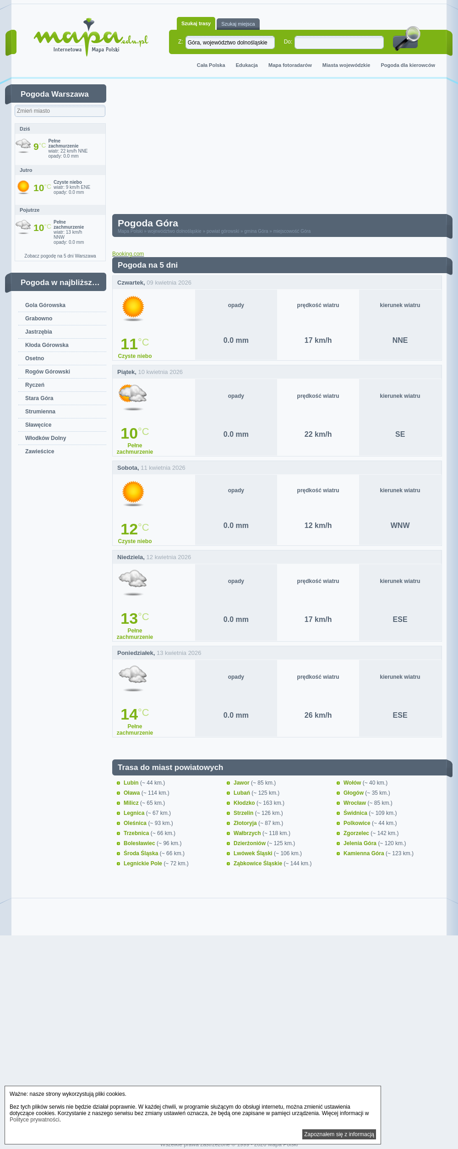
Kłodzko (245, 803)
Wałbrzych (248, 833)
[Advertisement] (232, 148)
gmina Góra (256, 231)
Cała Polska (211, 65)
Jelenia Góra (361, 843)
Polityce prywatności (35, 1119)
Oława (133, 793)
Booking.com (128, 254)
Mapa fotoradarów (290, 65)
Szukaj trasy (196, 23)
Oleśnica (136, 823)
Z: (180, 41)
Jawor (242, 783)
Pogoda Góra (148, 223)
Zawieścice (39, 451)
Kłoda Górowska (47, 345)
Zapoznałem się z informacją (339, 1134)
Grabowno (38, 318)
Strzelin (244, 813)
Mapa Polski (130, 231)
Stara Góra (39, 398)
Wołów (353, 783)
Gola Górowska (45, 305)
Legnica (135, 813)
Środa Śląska (142, 853)
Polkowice (358, 823)
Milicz (132, 803)
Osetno (34, 358)
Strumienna (40, 411)
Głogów (354, 793)
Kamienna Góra (365, 853)
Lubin (132, 783)
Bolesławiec (140, 843)
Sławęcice (38, 425)
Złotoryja (246, 823)
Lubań (242, 793)
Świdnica (356, 813)
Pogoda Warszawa (55, 94)
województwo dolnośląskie (175, 231)
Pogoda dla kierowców (408, 65)
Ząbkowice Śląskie (259, 863)
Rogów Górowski (47, 371)
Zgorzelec (357, 833)
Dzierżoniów (250, 843)
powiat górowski (223, 231)
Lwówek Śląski (254, 853)
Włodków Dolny (45, 438)
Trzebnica (137, 833)
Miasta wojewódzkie (346, 65)
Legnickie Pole (144, 863)
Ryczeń (34, 385)
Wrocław (355, 803)
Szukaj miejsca (238, 24)
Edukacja (247, 65)
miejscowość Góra (292, 231)
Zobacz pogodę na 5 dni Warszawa (60, 255)
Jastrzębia (38, 332)
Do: (288, 41)
